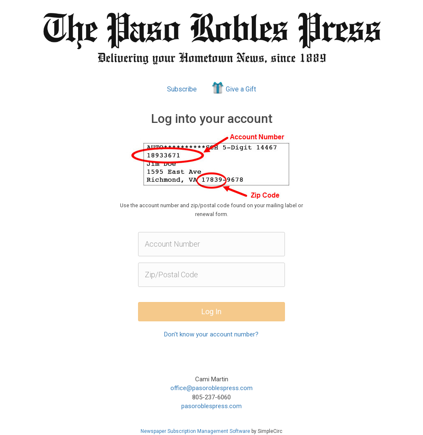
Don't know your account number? (211, 334)
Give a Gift (233, 87)
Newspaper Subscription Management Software (195, 431)
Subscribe (182, 89)
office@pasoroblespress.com (211, 388)
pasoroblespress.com (211, 406)
